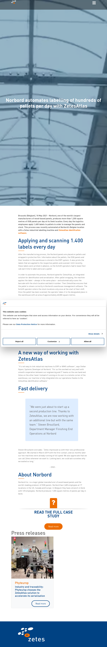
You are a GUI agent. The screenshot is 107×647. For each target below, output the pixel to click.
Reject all (19, 341)
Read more (53, 526)
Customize (54, 341)
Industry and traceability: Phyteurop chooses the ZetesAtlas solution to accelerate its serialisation (30, 591)
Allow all (87, 341)
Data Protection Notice (26, 324)
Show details (94, 334)
